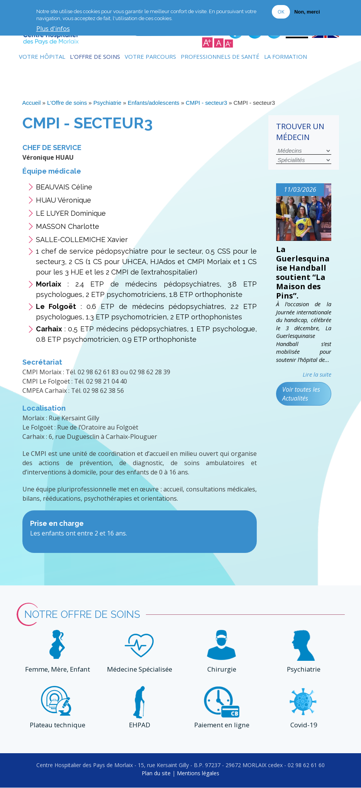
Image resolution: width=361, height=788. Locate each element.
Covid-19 (303, 725)
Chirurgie (221, 669)
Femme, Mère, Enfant (57, 669)
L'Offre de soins (67, 102)
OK (281, 11)
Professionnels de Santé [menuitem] (220, 56)
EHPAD (139, 725)
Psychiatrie (107, 102)
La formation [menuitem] (285, 56)
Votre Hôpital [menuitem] (42, 56)
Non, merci (307, 11)
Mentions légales (198, 773)
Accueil (31, 102)
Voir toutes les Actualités (301, 393)
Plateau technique (57, 725)
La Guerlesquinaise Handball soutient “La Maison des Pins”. (303, 272)
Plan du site (156, 773)
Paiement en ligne (221, 725)
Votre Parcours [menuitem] (150, 56)
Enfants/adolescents (154, 102)
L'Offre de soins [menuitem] (95, 56)
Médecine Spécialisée (139, 669)
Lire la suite (317, 374)
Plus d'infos (53, 28)
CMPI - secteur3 (206, 102)
